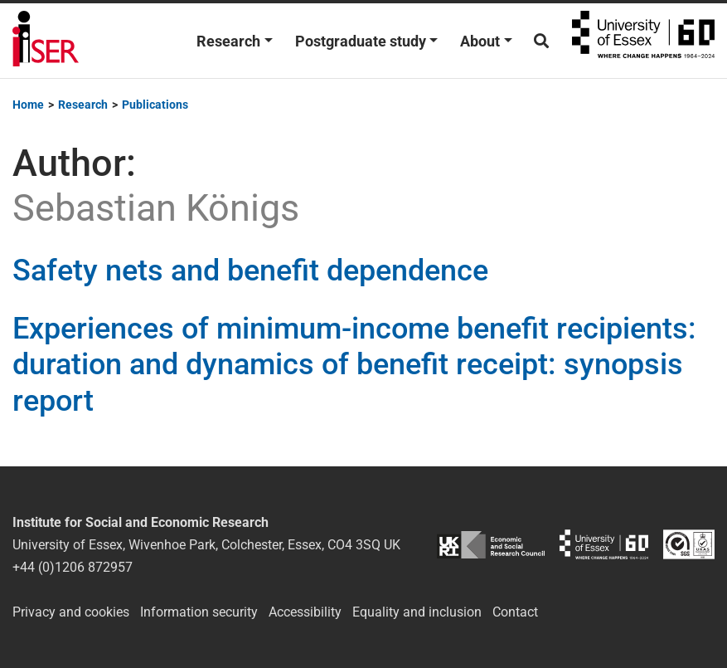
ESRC (491, 545)
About (480, 41)
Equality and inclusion (417, 612)
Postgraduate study (360, 41)
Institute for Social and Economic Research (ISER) (45, 41)
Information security (199, 612)
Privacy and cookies (70, 612)
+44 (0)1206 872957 (72, 567)
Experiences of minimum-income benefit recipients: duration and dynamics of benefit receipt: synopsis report (354, 364)
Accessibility (305, 612)
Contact (515, 612)
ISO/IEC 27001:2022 (689, 545)
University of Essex (643, 41)
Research (228, 41)
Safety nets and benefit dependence (250, 270)
